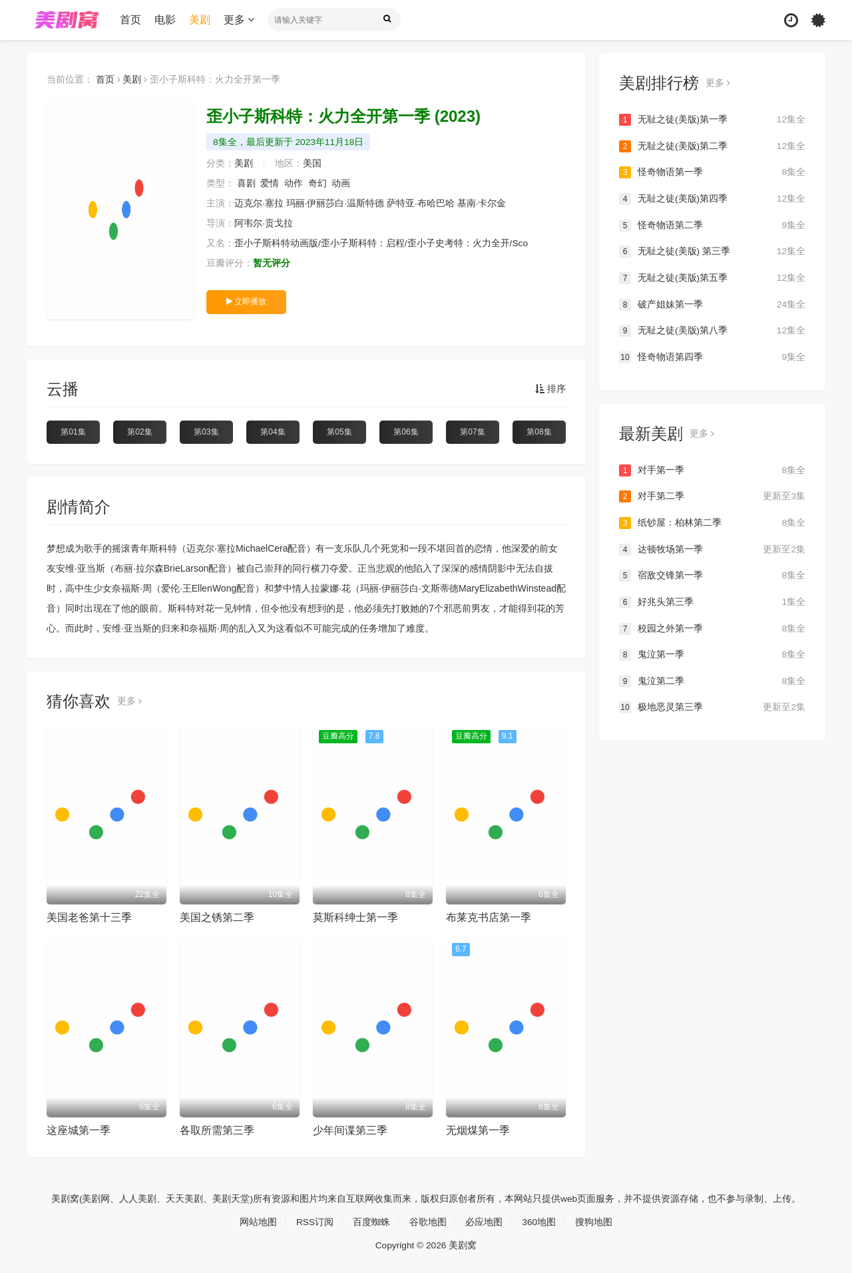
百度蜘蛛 (371, 1221)
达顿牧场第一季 (712, 549)
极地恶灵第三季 (712, 706)
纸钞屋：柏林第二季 (712, 522)
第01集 (73, 432)
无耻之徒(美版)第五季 (712, 278)
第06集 (405, 432)
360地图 (539, 1221)
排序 (550, 389)
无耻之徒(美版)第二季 (712, 146)
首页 (130, 19)
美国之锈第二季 (217, 917)
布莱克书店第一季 (488, 917)
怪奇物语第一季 (712, 172)
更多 (239, 19)
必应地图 (484, 1221)
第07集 (472, 432)
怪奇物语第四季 (712, 356)
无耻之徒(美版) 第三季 (712, 251)
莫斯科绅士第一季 (355, 917)
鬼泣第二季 (712, 680)
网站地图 (257, 1221)
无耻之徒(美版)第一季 (712, 119)
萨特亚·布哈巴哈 (421, 203)
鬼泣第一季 (712, 654)
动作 (293, 183)
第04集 (272, 432)
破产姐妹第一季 (712, 304)
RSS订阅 (314, 1221)
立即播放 (246, 301)
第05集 (339, 432)
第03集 (206, 432)
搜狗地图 (594, 1221)
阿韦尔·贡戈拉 (263, 223)
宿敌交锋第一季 (712, 575)
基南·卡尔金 (482, 203)
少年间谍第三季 (350, 1130)
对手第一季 (712, 469)
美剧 (199, 19)
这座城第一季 (78, 1130)
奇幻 (317, 183)
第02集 (139, 432)
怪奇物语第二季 (712, 225)
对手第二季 (712, 496)
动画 (341, 183)
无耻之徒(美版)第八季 (712, 330)
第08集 (539, 432)
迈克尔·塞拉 (259, 203)
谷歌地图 (428, 1221)
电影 (165, 19)
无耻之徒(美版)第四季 (712, 199)
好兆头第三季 (712, 601)
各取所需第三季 (217, 1130)
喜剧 (246, 183)
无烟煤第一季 (478, 1130)
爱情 (270, 183)
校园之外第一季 (712, 628)
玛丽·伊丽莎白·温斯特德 (335, 203)
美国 (312, 163)
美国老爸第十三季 (89, 917)
